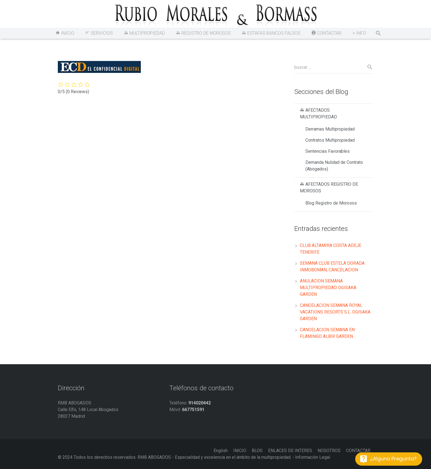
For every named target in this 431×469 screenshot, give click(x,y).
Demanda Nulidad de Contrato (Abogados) (334, 166)
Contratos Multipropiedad (330, 140)
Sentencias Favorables (327, 151)
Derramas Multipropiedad (330, 129)
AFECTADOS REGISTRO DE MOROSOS (329, 187)
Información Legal (312, 457)
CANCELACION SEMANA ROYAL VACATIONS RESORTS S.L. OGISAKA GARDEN (335, 312)
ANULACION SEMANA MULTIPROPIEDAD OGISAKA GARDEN (328, 287)
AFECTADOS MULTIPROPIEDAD (318, 113)
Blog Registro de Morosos (331, 203)
